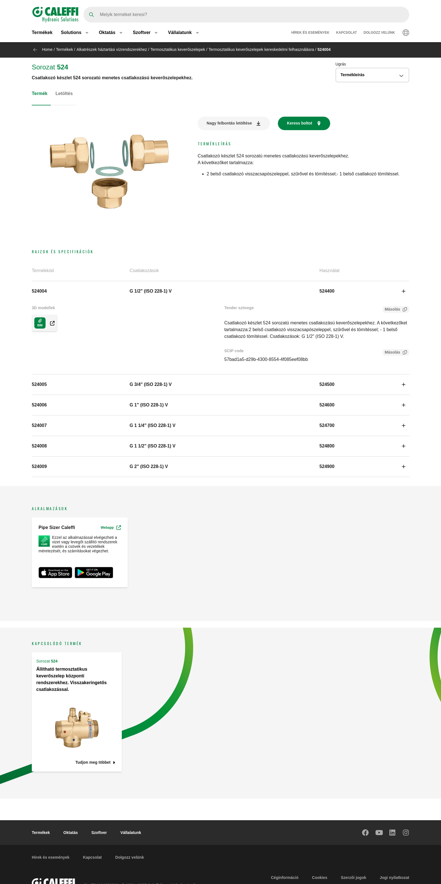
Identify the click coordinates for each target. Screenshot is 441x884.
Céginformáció (284, 877)
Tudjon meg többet (93, 762)
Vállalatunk (130, 832)
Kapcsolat (346, 33)
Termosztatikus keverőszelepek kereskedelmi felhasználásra (261, 49)
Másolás (391, 310)
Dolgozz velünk (379, 33)
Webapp (111, 527)
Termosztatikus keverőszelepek (177, 49)
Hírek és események (310, 33)
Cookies (319, 877)
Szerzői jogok (353, 877)
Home (47, 49)
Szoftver (99, 832)
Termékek (42, 33)
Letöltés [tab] (64, 93)
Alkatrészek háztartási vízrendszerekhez (111, 49)
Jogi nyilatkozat (394, 877)
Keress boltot (299, 123)
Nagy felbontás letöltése (229, 123)
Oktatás (70, 832)
